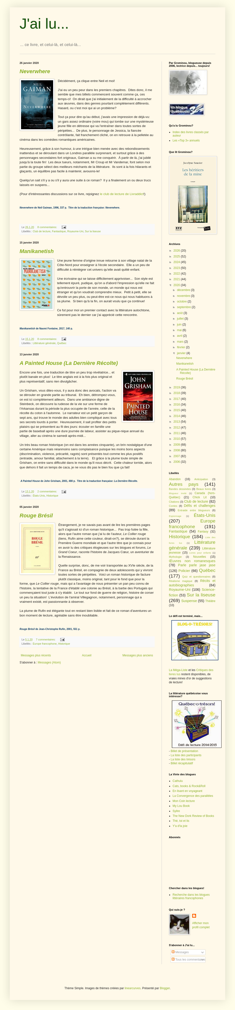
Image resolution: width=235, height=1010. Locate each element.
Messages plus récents (36, 655)
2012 (177, 427)
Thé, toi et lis (181, 821)
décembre (184, 290)
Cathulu (178, 781)
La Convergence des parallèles (193, 796)
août (180, 313)
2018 (177, 393)
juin (179, 324)
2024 (177, 262)
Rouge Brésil (184, 378)
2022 (177, 273)
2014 (177, 416)
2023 (177, 268)
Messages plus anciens (137, 655)
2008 (177, 450)
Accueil (87, 655)
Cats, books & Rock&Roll (189, 786)
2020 (177, 285)
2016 (177, 404)
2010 (177, 439)
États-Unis (39, 495)
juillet (181, 318)
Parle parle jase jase (196, 565)
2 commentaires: (47, 491)
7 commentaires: (46, 639)
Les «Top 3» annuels (186, 140)
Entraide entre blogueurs (194, 510)
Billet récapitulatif (182, 763)
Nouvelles (199, 556)
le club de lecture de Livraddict (121, 194)
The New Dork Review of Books (193, 816)
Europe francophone (45, 643)
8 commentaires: (47, 227)
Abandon (175, 479)
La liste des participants (186, 755)
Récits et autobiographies (192, 583)
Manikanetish (185, 363)
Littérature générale (44, 343)
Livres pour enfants (200, 552)
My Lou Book (181, 806)
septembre (184, 307)
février (181, 347)
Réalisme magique (180, 581)
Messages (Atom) (49, 662)
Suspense (189, 601)
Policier (184, 571)
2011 (177, 433)
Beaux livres (203, 489)
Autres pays (184, 484)
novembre (184, 296)
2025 (177, 256)
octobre (182, 301)
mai (180, 330)
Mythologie (175, 556)
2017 (177, 399)
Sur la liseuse (93, 231)
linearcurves (133, 988)
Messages (180, 952)
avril (180, 335)
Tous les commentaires (188, 959)
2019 (177, 387)
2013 (177, 421)
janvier (182, 353)
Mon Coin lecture (184, 801)
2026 (177, 250)
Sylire (176, 811)
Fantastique (59, 231)
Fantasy (203, 531)
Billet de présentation (184, 751)
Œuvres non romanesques (192, 561)
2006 (177, 462)
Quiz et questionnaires (196, 576)
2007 (177, 456)
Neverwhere (184, 358)
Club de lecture (42, 231)
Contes (173, 505)
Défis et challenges (199, 506)
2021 (177, 279)
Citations (174, 501)
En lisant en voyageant (187, 791)
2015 (177, 410)
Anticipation (201, 479)
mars (180, 341)
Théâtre (210, 601)
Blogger (165, 988)
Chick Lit (200, 497)
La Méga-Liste (178, 670)
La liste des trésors (183, 759)
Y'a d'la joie (180, 826)
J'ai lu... (44, 23)
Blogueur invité (178, 493)
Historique (52, 495)
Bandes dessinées (180, 489)
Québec (61, 343)
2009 (177, 444)
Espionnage (175, 516)
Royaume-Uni (75, 231)
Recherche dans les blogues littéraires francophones (191, 896)
